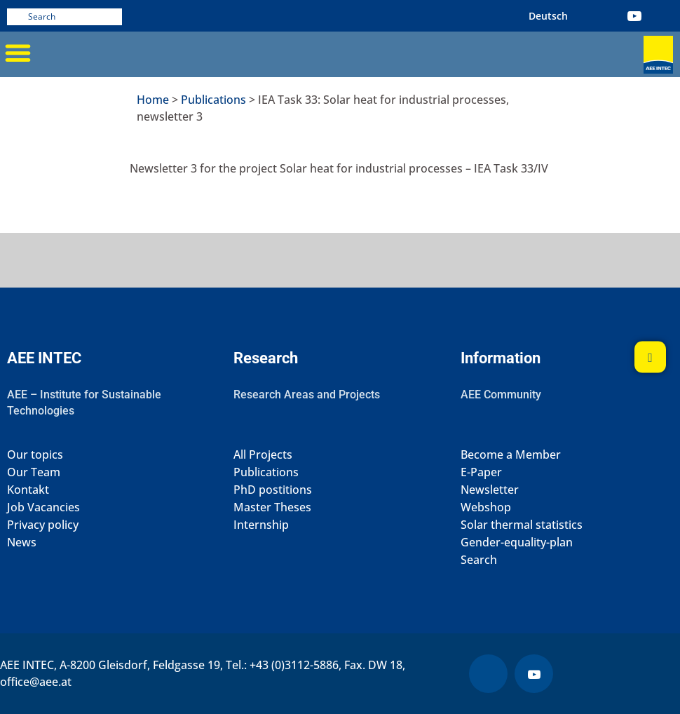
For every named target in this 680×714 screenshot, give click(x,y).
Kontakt (28, 490)
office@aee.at (36, 681)
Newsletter (490, 490)
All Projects (262, 454)
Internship (261, 525)
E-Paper (481, 472)
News (21, 542)
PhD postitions (272, 490)
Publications (213, 99)
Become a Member (511, 454)
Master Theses (272, 507)
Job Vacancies (43, 507)
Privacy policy (43, 525)
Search (479, 560)
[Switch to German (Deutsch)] (548, 16)
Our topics (35, 454)
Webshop (486, 507)
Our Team (33, 472)
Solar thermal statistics (522, 525)
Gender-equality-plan (517, 542)
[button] (17, 52)
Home (153, 99)
